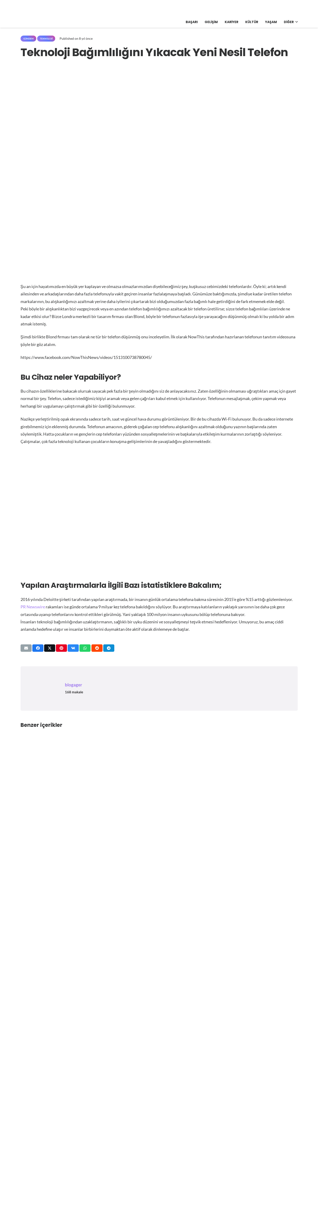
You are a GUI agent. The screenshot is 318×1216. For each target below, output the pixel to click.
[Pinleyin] (61, 648)
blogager (73, 684)
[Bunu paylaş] (37, 648)
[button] (296, 22)
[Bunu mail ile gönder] (26, 648)
